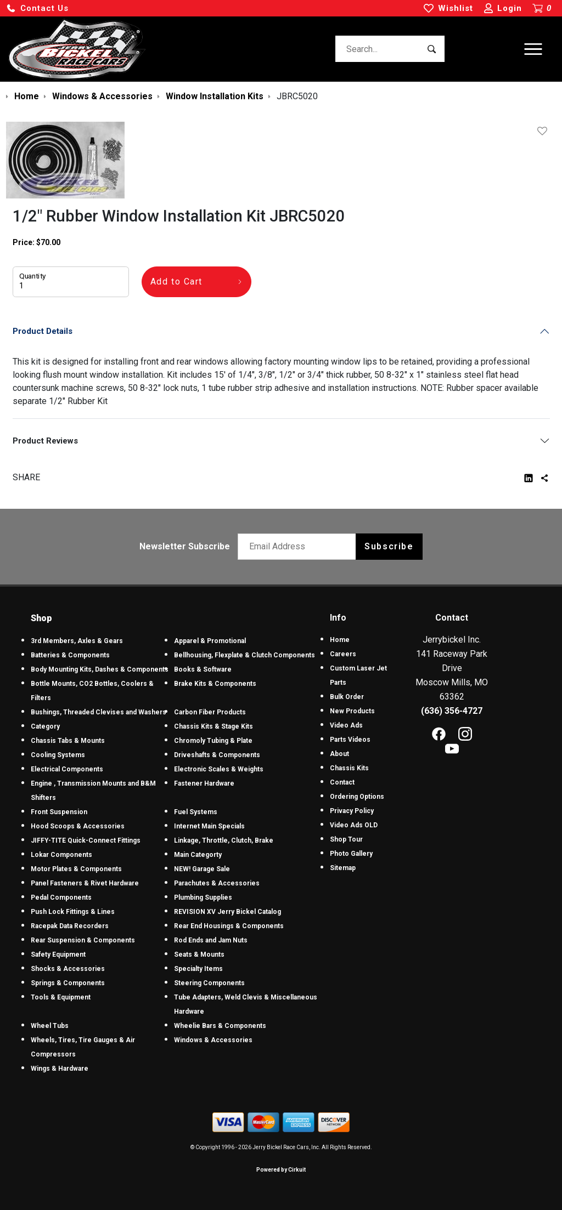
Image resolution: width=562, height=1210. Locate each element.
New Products (352, 711)
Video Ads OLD (354, 825)
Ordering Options (357, 796)
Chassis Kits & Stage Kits (213, 726)
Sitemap (343, 868)
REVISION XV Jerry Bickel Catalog (227, 912)
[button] (37, 8)
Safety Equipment (58, 954)
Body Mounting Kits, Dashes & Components (99, 669)
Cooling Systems (58, 755)
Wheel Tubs (50, 1026)
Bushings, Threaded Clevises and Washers (98, 712)
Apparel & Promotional (210, 641)
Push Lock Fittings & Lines (73, 912)
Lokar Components (61, 855)
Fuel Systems (195, 812)
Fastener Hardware (204, 783)
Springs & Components (68, 983)
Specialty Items (198, 969)
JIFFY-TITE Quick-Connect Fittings (85, 840)
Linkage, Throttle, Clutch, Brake (223, 840)
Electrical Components (67, 769)
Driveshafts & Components (217, 755)
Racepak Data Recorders (70, 926)
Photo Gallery (351, 853)
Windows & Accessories (213, 1040)
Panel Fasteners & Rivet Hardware (85, 883)
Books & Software (203, 669)
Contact (342, 782)
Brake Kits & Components (215, 684)
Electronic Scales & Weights (218, 769)
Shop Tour (346, 839)
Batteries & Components (70, 655)
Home (340, 640)
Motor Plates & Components (76, 869)
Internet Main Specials (209, 826)
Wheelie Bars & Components (220, 1026)
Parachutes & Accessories (217, 883)
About (339, 754)
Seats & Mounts (199, 954)
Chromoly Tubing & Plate (213, 741)
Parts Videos (350, 739)
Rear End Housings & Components (229, 926)
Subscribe (388, 546)
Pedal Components (61, 897)
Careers (343, 654)
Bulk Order (347, 697)
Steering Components (209, 983)
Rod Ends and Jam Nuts (211, 940)
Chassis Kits (349, 768)
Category (45, 726)
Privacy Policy (352, 811)
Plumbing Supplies (203, 897)
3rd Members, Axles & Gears (77, 641)
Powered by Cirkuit (281, 1170)
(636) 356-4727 (451, 711)
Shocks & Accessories (68, 969)
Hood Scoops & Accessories (78, 826)
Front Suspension (59, 812)
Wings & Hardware (59, 1068)
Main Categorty (198, 855)
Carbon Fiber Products (210, 712)
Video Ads (346, 725)
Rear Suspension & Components (83, 940)
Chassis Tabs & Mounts (68, 741)
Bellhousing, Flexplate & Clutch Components (244, 655)
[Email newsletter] (299, 546)
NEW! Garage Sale (202, 869)
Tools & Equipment (61, 997)
